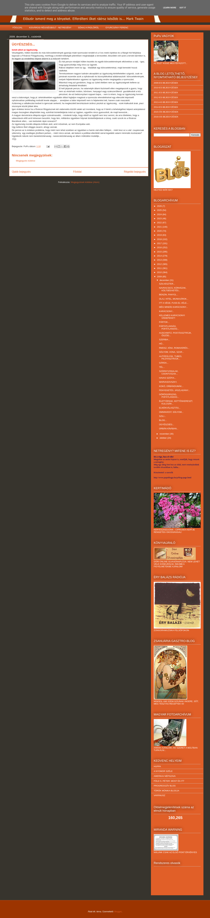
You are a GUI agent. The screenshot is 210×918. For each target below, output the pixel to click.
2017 (159, 243)
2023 (159, 218)
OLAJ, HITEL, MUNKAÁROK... (173, 299)
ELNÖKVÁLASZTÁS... (169, 408)
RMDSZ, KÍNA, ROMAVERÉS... (174, 348)
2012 (159, 264)
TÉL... (162, 367)
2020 (159, 231)
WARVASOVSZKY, (168, 382)
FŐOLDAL (18, 27)
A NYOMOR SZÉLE (163, 771)
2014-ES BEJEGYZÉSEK (166, 107)
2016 (159, 247)
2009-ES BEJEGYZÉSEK (166, 83)
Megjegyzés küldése (25, 161)
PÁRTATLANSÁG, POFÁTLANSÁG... (169, 327)
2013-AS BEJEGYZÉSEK (166, 102)
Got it (182, 7)
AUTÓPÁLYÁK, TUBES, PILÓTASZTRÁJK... (170, 357)
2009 (159, 276)
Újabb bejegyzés (21, 171)
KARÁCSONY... (166, 311)
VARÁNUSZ (159, 795)
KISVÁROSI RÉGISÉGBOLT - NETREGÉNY (50, 27)
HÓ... (161, 343)
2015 (159, 251)
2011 (159, 268)
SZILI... (162, 416)
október (163, 438)
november (165, 434)
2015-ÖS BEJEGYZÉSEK (166, 112)
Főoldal (77, 171)
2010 (159, 272)
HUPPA (157, 766)
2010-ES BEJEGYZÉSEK (166, 87)
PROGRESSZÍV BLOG (165, 785)
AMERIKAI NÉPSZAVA (165, 776)
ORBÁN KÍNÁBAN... (168, 428)
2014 (159, 256)
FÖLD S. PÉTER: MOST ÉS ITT (169, 781)
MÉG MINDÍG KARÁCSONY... (173, 307)
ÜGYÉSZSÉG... (166, 424)
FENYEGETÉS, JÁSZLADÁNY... (174, 390)
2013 (159, 260)
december (165, 280)
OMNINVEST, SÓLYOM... (171, 412)
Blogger (118, 911)
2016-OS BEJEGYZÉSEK (166, 117)
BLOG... (163, 420)
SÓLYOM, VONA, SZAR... (171, 352)
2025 (159, 210)
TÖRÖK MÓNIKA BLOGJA (166, 790)
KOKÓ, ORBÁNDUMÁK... (171, 386)
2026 (159, 206)
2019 (159, 235)
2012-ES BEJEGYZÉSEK (166, 97)
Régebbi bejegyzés (135, 171)
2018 (159, 239)
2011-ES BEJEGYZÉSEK (166, 92)
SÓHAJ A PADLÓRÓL (88, 27)
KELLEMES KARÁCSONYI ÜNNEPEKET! (172, 316)
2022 (159, 222)
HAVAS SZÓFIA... (167, 378)
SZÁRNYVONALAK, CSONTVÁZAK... (168, 372)
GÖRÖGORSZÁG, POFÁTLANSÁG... (169, 395)
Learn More (169, 7)
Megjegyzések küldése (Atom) (85, 182)
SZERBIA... (164, 339)
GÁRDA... (163, 363)
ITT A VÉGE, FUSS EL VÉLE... (173, 303)
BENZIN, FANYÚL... (168, 294)
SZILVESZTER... (167, 284)
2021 (159, 227)
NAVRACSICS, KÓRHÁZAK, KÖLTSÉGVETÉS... (172, 289)
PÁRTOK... (164, 322)
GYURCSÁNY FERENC (116, 27)
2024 (159, 214)
